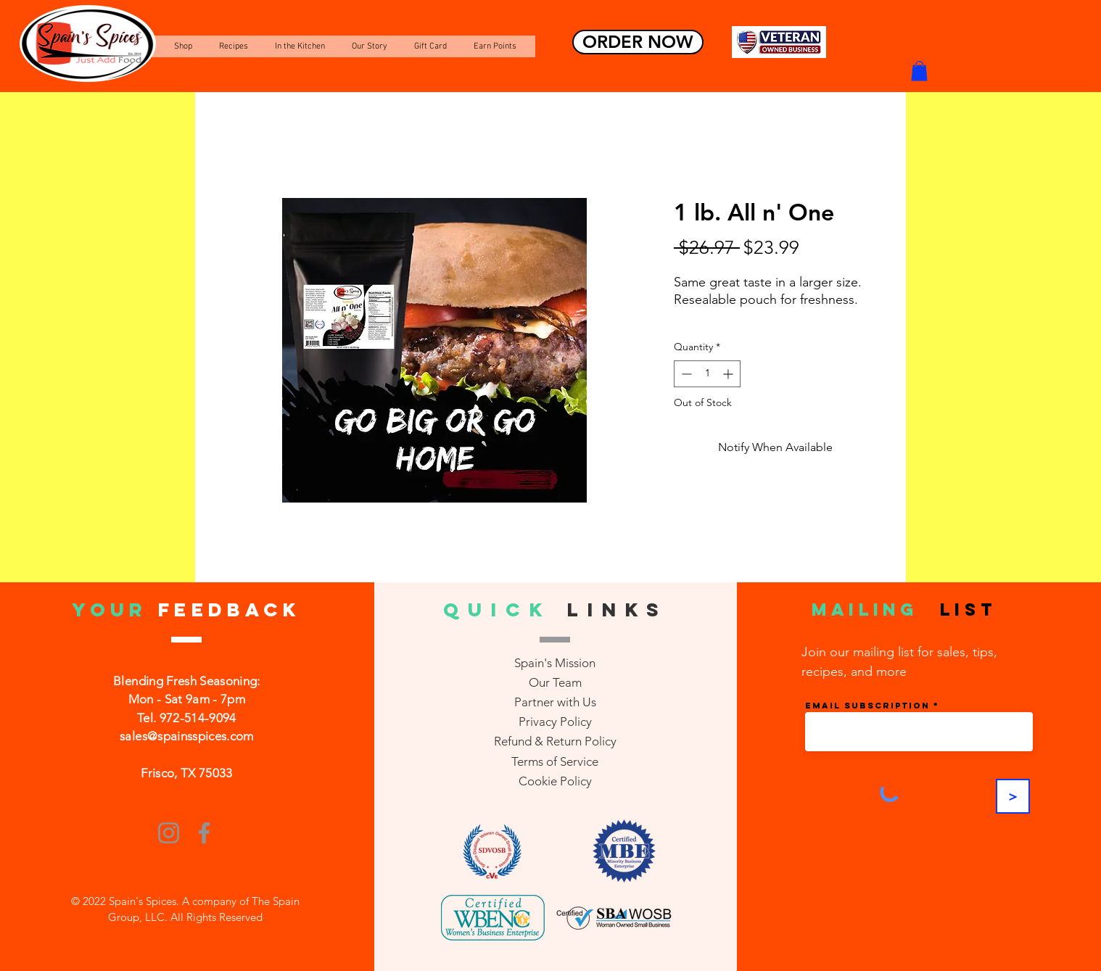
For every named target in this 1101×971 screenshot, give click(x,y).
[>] (1013, 796)
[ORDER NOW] (638, 42)
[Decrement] (685, 374)
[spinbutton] (707, 374)
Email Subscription (867, 705)
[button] (919, 70)
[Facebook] (204, 833)
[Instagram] (168, 833)
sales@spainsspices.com (186, 736)
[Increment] (729, 374)
